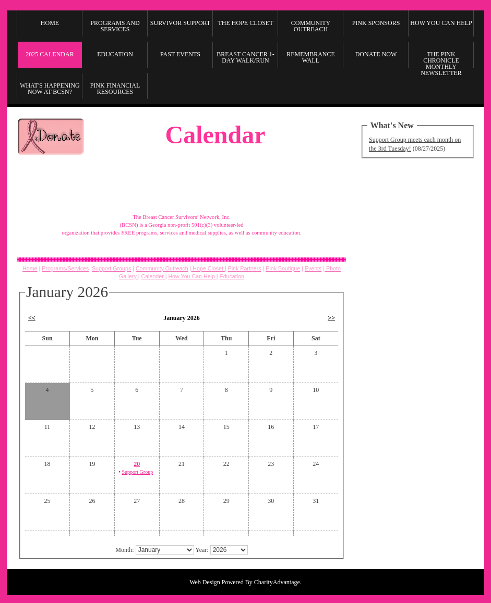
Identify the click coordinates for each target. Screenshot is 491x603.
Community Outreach (310, 26)
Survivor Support (180, 23)
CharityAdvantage (277, 582)
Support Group (137, 472)
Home (50, 23)
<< (31, 318)
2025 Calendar (50, 54)
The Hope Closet (245, 23)
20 (137, 463)
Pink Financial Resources (115, 88)
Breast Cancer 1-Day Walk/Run (245, 57)
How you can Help (441, 23)
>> (331, 318)
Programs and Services (114, 26)
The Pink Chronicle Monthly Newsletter (441, 62)
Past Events (180, 54)
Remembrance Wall (310, 57)
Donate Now (376, 54)
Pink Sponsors (376, 23)
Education (115, 54)
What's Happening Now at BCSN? (50, 88)
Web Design (204, 582)
